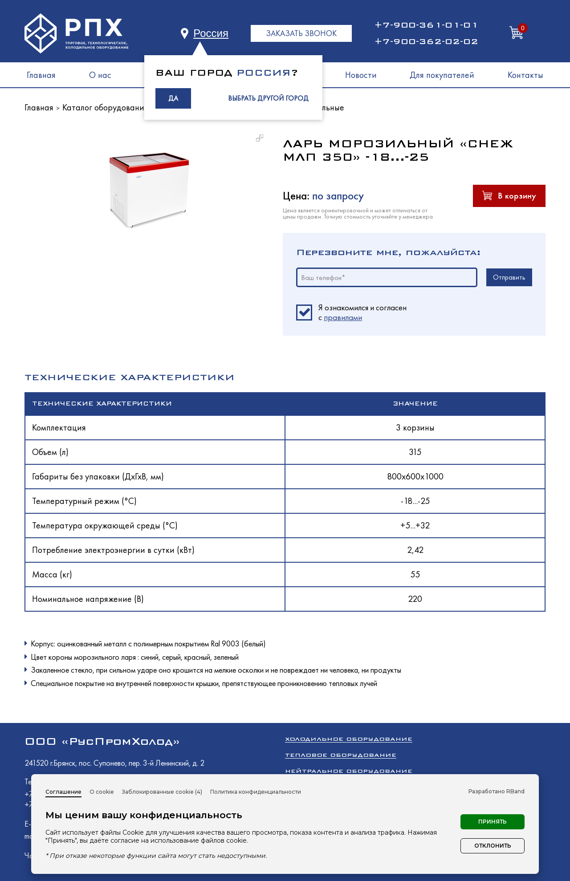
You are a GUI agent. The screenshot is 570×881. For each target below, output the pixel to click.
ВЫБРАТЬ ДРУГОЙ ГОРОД (268, 98)
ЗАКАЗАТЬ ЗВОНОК (301, 33)
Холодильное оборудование (348, 738)
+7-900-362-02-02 (426, 41)
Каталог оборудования (105, 107)
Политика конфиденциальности (255, 791)
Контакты (525, 75)
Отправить (509, 277)
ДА (173, 98)
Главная (41, 75)
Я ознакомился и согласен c (362, 312)
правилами (343, 317)
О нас (100, 75)
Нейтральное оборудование (348, 770)
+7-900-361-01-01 (426, 25)
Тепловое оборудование (340, 754)
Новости (361, 75)
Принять (492, 821)
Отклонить (492, 845)
